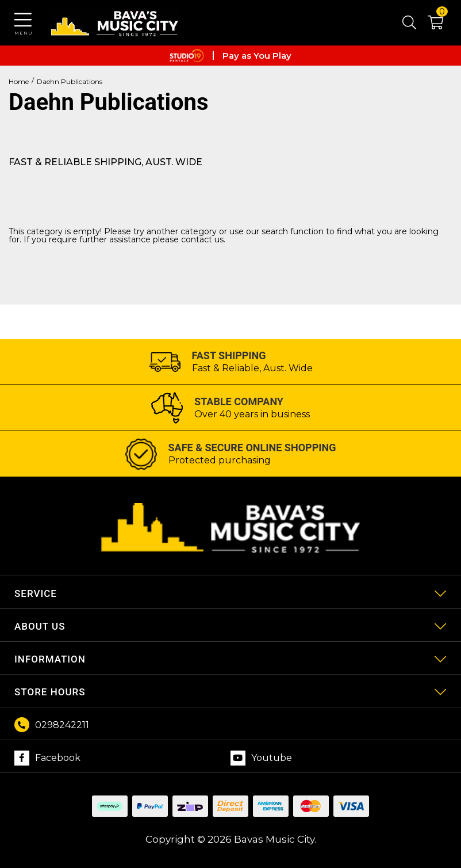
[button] (429, 25)
